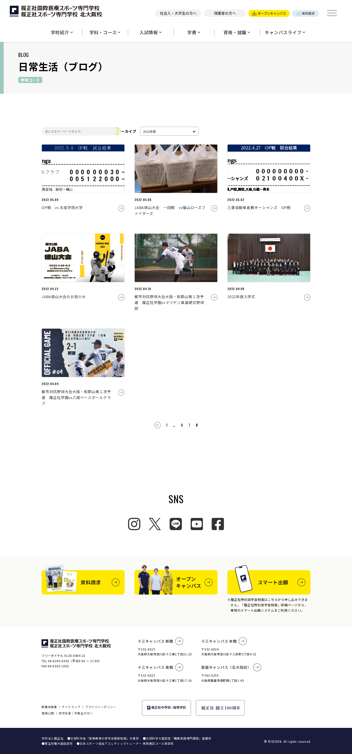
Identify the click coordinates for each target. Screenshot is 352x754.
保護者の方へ (225, 13)
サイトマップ (71, 707)
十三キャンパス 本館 (224, 641)
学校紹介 (62, 32)
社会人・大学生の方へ (178, 13)
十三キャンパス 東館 (160, 667)
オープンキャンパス (269, 13)
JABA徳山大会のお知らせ (64, 296)
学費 (193, 32)
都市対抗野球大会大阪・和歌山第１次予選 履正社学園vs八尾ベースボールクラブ (76, 397)
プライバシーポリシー (100, 707)
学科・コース (105, 32)
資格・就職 (236, 32)
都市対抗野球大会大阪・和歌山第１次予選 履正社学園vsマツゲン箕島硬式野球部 (169, 302)
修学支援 (65, 713)
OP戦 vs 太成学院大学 (62, 207)
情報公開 (48, 713)
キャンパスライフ (285, 32)
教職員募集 (49, 707)
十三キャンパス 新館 (160, 641)
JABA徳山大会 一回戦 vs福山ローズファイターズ (170, 210)
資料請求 (306, 13)
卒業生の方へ (83, 713)
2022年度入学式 (241, 296)
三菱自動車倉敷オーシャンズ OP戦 (259, 207)
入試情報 (151, 32)
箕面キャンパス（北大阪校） (231, 667)
